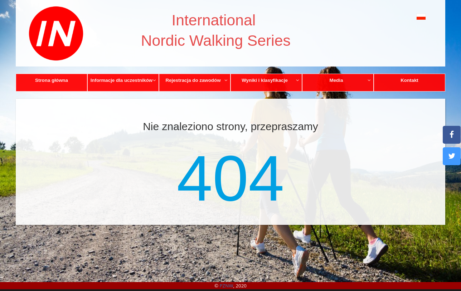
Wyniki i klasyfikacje (270, 80)
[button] (405, 16)
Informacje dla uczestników (123, 80)
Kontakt (409, 80)
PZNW (226, 285)
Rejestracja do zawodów (196, 80)
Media (350, 80)
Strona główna (51, 80)
